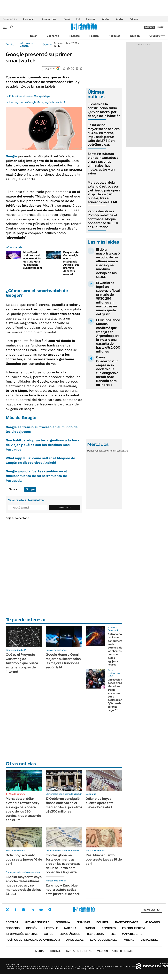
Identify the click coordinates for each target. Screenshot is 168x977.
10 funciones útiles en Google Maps (29, 96)
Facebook (15, 909)
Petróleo (134, 19)
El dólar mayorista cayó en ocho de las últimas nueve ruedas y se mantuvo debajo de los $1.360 (108, 263)
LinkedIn (32, 909)
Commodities (112, 451)
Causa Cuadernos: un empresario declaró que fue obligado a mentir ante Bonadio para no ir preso (107, 371)
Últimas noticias (37, 922)
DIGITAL (48, 950)
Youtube (41, 910)
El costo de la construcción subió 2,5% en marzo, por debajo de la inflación (104, 110)
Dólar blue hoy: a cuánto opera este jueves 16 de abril (100, 802)
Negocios (114, 36)
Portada (12, 922)
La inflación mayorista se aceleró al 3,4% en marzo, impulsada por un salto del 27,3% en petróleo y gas (104, 135)
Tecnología (95, 934)
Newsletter (160, 36)
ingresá (160, 27)
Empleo (105, 19)
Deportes (108, 928)
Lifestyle (51, 928)
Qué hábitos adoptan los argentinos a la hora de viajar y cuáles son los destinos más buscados (42, 444)
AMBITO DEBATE (115, 950)
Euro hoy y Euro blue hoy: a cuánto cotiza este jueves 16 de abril (63, 889)
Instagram (23, 909)
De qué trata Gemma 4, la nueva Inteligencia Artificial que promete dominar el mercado (71, 263)
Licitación (90, 19)
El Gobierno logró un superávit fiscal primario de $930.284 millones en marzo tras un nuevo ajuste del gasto (108, 298)
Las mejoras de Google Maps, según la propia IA (37, 102)
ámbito (10, 44)
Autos (48, 934)
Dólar (33, 36)
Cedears (123, 451)
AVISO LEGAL (75, 940)
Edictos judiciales (103, 940)
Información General (27, 44)
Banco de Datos (126, 922)
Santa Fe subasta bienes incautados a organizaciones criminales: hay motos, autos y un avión (103, 163)
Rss (112, 934)
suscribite (149, 27)
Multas (129, 940)
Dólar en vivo (29, 19)
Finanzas (74, 36)
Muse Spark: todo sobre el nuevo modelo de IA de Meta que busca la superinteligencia (34, 260)
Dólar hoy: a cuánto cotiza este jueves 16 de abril (24, 859)
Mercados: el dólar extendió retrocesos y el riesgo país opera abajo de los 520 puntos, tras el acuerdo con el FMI (104, 192)
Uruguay (154, 36)
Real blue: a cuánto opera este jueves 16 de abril (104, 859)
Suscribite (65, 507)
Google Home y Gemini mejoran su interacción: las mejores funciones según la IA (64, 660)
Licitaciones (149, 940)
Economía (53, 36)
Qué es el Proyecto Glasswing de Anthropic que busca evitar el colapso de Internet (22, 663)
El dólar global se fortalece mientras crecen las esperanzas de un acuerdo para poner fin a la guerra (63, 863)
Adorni (67, 19)
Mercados (152, 922)
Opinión (135, 36)
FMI (78, 19)
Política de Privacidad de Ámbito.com (33, 940)
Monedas (92, 451)
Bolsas (101, 451)
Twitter (7, 909)
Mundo (90, 928)
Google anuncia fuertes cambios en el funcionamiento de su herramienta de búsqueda (36, 475)
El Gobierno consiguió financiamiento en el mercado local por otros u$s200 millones (64, 804)
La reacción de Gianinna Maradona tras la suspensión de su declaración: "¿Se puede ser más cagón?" (115, 695)
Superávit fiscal (49, 19)
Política (94, 36)
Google (47, 44)
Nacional (71, 928)
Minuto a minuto (17, 793)
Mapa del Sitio (132, 934)
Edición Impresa (133, 928)
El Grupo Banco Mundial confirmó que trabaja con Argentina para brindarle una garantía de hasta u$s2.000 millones (108, 335)
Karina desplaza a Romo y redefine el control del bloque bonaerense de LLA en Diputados (103, 219)
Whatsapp (49, 909)
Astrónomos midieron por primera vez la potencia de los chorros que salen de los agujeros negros (115, 649)
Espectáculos (70, 934)
